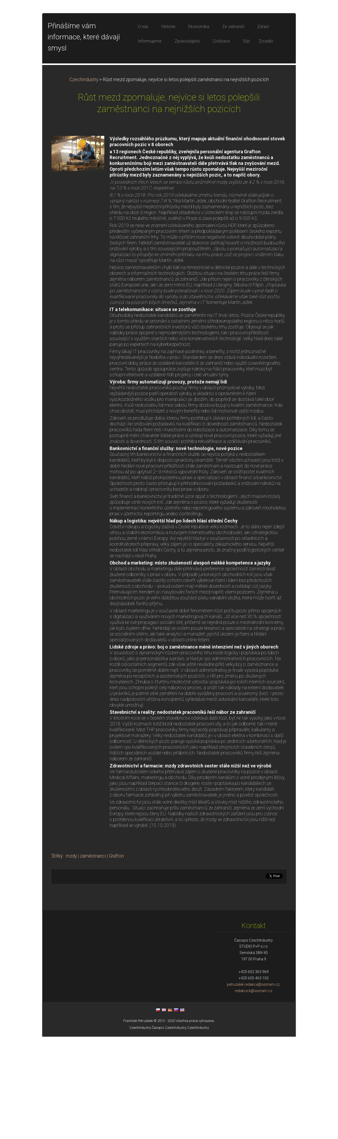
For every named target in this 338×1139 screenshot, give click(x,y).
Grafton (116, 958)
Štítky (57, 958)
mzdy (71, 958)
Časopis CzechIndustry (169, 1130)
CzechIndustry (83, 182)
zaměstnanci (93, 958)
